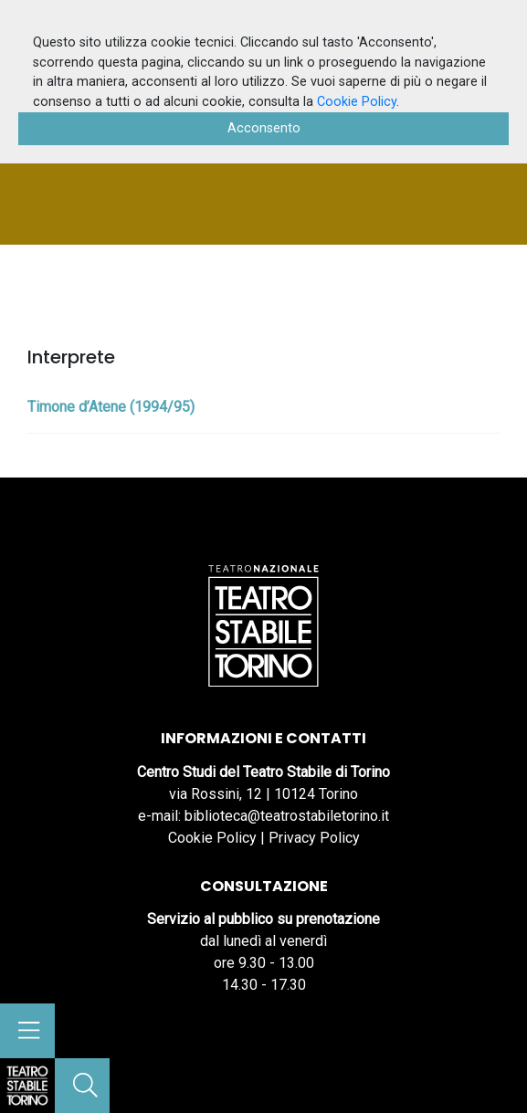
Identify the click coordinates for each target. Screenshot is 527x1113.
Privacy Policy (314, 837)
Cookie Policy (212, 837)
